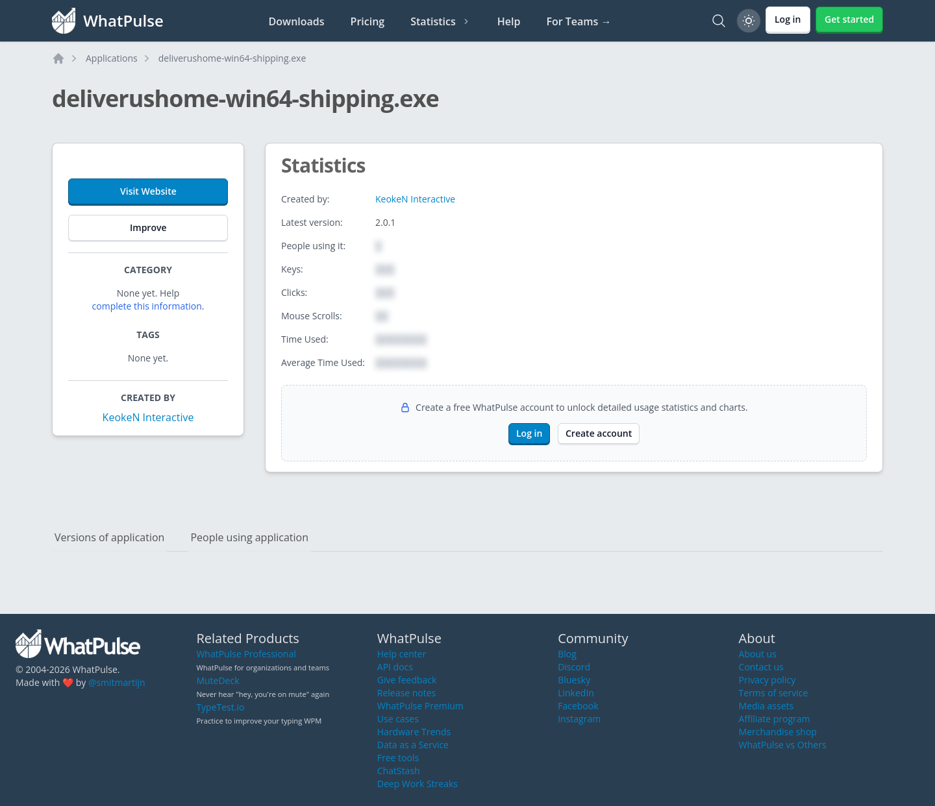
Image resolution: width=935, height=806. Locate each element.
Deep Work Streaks (417, 783)
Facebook (578, 706)
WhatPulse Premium (420, 706)
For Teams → (578, 21)
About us (758, 654)
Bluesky (574, 680)
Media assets (766, 706)
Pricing (368, 21)
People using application (249, 537)
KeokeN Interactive (148, 417)
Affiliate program (774, 719)
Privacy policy (767, 680)
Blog (567, 654)
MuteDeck (217, 680)
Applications (112, 58)
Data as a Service (413, 745)
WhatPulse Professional (245, 654)
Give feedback (407, 680)
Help (509, 21)
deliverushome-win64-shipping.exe (232, 58)
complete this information (147, 306)
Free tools (398, 757)
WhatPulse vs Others (783, 745)
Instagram (579, 719)
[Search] (719, 21)
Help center (402, 654)
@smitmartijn (116, 682)
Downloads (297, 21)
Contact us (761, 667)
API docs (395, 667)
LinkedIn (576, 693)
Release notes (406, 693)
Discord (574, 667)
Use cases (398, 719)
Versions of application (109, 537)
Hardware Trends (414, 732)
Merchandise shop (778, 732)
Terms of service (773, 693)
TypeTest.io (220, 707)
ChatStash (398, 770)
